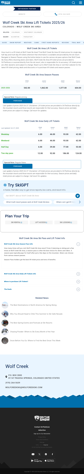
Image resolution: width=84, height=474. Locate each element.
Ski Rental (16, 222)
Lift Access (41, 222)
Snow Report (15, 42)
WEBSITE (22, 14)
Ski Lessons (66, 222)
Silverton (15, 37)
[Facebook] (52, 454)
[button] (73, 2)
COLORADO (8, 27)
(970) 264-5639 (62, 14)
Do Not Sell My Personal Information (42, 447)
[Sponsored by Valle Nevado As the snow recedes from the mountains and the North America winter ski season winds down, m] (36, 314)
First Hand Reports (50, 42)
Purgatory (28, 37)
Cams (36, 42)
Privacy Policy (42, 437)
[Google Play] (36, 460)
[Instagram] (46, 454)
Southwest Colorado (33, 32)
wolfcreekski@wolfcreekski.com (23, 387)
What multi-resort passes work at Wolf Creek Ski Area (27, 202)
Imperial (45, 445)
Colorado (16, 32)
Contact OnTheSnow (42, 427)
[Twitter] (39, 454)
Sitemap (42, 442)
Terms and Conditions (42, 439)
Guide (4, 42)
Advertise (42, 430)
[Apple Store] (49, 460)
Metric (41, 445)
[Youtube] (33, 454)
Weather (27, 42)
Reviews (65, 42)
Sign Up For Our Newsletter (42, 433)
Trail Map (76, 42)
